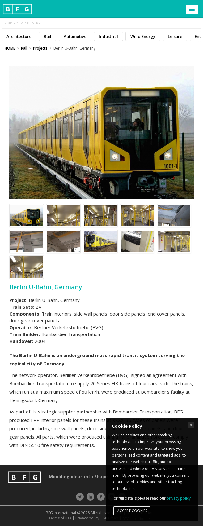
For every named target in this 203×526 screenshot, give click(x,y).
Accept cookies (132, 510)
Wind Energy (142, 36)
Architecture (19, 36)
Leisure (175, 36)
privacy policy (179, 498)
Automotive (75, 36)
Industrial (108, 36)
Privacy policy (87, 518)
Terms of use (60, 518)
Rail (47, 36)
